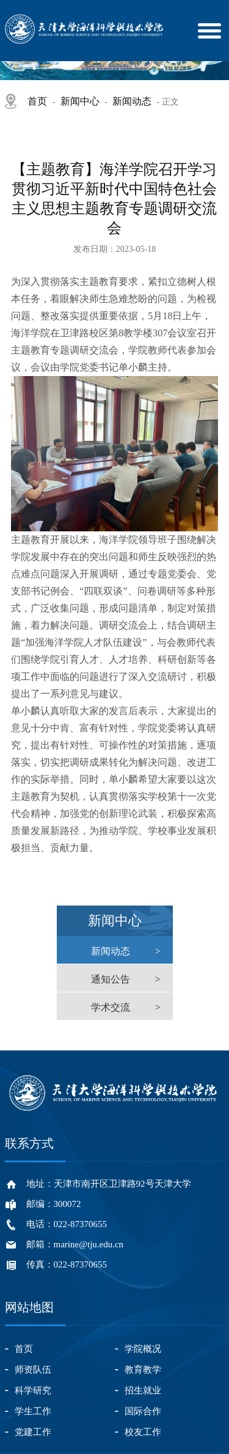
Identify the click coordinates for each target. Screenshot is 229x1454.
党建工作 (33, 1432)
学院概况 (143, 1349)
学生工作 (33, 1411)
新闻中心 (80, 101)
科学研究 (33, 1390)
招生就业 (143, 1390)
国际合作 (143, 1411)
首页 (37, 101)
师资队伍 (33, 1370)
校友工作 (143, 1432)
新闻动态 (131, 101)
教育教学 (143, 1370)
